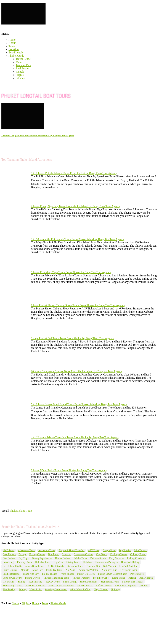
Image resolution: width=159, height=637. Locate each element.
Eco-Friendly (16, 52)
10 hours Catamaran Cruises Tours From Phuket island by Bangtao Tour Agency (76, 371)
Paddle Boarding (11, 574)
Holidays (87, 562)
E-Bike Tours (81, 558)
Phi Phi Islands (50, 574)
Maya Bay (37, 570)
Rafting (132, 577)
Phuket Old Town (86, 574)
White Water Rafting (80, 589)
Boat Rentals (9, 554)
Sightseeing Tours (110, 581)
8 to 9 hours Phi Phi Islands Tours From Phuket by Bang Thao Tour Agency (74, 173)
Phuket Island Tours (21, 510)
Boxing (22, 554)
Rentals (20, 71)
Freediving (8, 562)
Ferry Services (116, 558)
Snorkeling (8, 585)
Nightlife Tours (110, 570)
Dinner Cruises (63, 558)
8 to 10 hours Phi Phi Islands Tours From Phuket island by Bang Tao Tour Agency (77, 239)
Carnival (66, 554)
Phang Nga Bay (31, 574)
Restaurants (9, 581)
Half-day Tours (43, 562)
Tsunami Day (23, 65)
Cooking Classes (118, 554)
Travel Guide (23, 58)
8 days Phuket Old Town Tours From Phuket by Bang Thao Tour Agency (72, 338)
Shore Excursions (89, 581)
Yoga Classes (101, 589)
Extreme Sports (98, 558)
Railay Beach (146, 577)
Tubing (22, 589)
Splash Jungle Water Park (61, 585)
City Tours (101, 554)
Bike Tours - (140, 550)
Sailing (22, 581)
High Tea (58, 562)
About (12, 42)
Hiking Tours (73, 562)
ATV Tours (93, 550)
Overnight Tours (128, 570)
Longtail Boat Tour (129, 566)
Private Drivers (33, 577)
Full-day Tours (24, 562)
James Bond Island (35, 566)
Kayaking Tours (75, 566)
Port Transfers (137, 574)
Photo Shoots (67, 574)
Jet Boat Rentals (56, 566)
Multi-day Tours (54, 570)
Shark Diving (70, 581)
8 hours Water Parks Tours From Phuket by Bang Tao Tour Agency (69, 470)
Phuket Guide (16, 55)
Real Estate (22, 68)
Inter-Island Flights (13, 566)
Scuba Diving (35, 581)
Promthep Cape (101, 577)
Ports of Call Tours (12, 577)
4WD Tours (8, 550)
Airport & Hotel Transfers (71, 550)
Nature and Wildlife (89, 570)
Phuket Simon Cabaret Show (113, 574)
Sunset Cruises (84, 585)
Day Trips (23, 558)
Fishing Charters (135, 558)
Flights (19, 74)
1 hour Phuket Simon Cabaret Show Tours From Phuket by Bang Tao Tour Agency (78, 305)
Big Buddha (125, 550)
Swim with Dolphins (125, 585)
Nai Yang (71, 570)
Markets (25, 570)
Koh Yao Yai (109, 566)
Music (19, 62)
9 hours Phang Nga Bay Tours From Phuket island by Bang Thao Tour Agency (75, 206)
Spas (20, 585)
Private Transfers (81, 577)
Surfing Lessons (104, 585)
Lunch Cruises (10, 570)
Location (14, 49)
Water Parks (35, 589)
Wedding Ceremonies (56, 589)
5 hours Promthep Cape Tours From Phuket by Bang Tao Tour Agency (71, 272)
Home (12, 39)
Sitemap (20, 78)
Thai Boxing (9, 589)
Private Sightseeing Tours (57, 577)
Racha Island (119, 577)
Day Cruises (9, 558)
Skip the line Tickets (132, 581)
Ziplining (115, 589)
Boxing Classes (37, 554)
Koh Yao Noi (93, 566)
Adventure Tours (26, 550)
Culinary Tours (138, 554)
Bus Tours (53, 554)
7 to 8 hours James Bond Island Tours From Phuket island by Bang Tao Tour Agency (79, 404)
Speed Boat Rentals (35, 585)
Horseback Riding (130, 562)
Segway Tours (53, 581)
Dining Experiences (42, 558)
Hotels (35, 603)
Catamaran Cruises (83, 554)
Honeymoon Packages (106, 562)
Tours (12, 46)
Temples (143, 585)
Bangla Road (109, 550)
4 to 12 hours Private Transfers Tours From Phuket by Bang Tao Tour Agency (75, 437)
